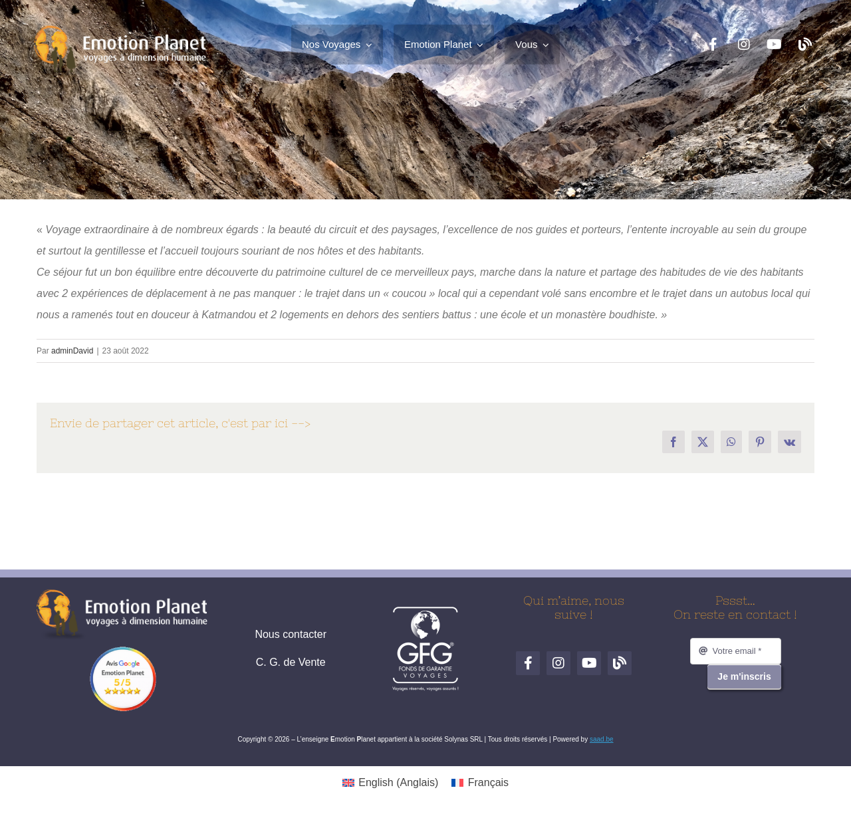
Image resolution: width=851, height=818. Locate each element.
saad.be (602, 739)
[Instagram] (744, 44)
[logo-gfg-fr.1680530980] (425, 611)
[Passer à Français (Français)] (480, 782)
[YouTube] (775, 44)
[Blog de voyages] (805, 44)
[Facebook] (713, 44)
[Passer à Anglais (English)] (390, 782)
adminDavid (72, 351)
